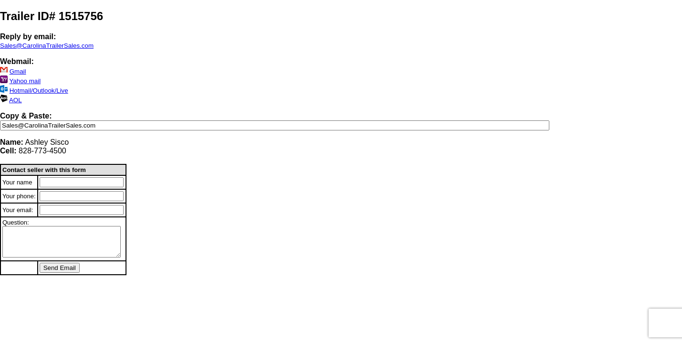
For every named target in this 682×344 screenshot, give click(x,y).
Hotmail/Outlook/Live (39, 90)
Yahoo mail (25, 81)
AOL (15, 100)
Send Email (60, 267)
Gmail (18, 71)
